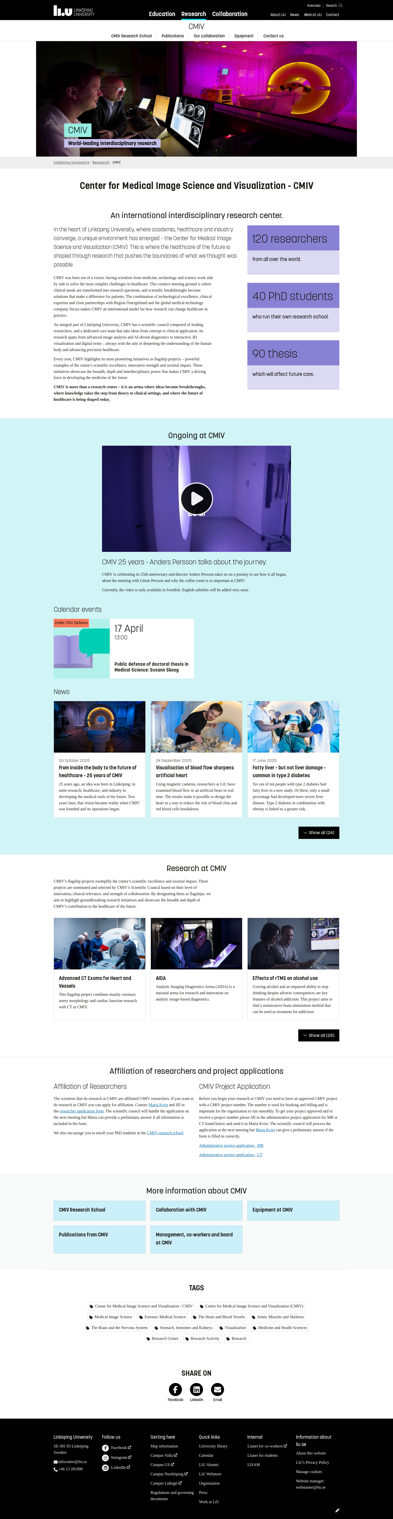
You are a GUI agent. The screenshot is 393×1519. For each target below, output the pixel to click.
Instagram (114, 1458)
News (294, 15)
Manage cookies (309, 1472)
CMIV (196, 26)
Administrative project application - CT (230, 1155)
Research (193, 14)
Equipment (244, 36)
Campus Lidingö (164, 1483)
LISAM (253, 1465)
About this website (311, 1453)
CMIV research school (165, 1133)
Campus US (160, 1465)
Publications (173, 36)
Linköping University (71, 162)
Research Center (164, 1338)
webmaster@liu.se (311, 1487)
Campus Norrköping (167, 1474)
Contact (332, 15)
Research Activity (204, 1338)
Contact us (273, 36)
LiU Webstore (210, 1474)
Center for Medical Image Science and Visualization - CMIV (143, 1306)
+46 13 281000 (70, 1469)
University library (213, 1446)
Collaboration (229, 14)
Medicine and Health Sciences (282, 1328)
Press (203, 1492)
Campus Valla (162, 1455)
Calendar (206, 1455)
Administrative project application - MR (231, 1145)
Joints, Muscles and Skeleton (280, 1317)
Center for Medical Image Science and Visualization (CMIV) (253, 1306)
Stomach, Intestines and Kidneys (186, 1328)
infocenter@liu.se (72, 1462)
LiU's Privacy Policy (312, 1462)
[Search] (331, 5)
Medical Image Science (112, 1317)
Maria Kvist (158, 1105)
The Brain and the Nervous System (118, 1328)
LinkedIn (114, 1468)
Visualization (235, 1328)
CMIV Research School (131, 36)
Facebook (114, 1448)
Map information (164, 1446)
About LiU (278, 15)
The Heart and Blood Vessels (221, 1317)
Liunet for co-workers (264, 1446)
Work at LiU (313, 15)
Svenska (314, 6)
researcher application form (82, 1111)
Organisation (209, 1483)
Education (162, 14)
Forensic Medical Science (165, 1317)
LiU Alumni (209, 1465)
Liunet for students (262, 1455)
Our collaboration (209, 36)
